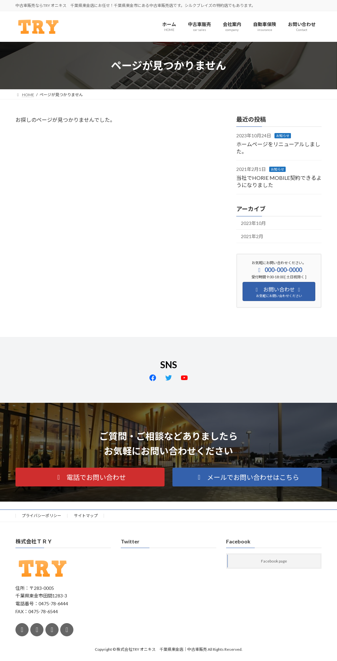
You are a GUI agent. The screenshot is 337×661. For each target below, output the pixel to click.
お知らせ (282, 136)
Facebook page (274, 561)
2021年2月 (252, 236)
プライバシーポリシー (41, 515)
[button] (90, 477)
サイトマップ (86, 515)
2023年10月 (253, 223)
